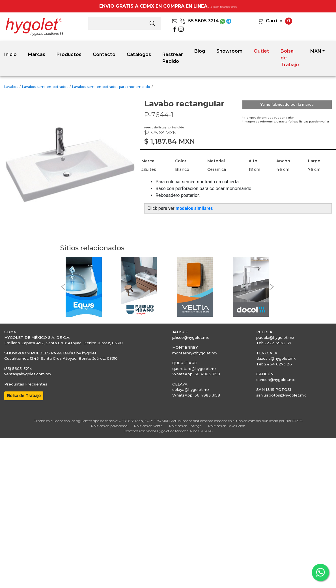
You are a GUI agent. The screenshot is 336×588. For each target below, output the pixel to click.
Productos (69, 54)
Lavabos (11, 87)
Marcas (36, 54)
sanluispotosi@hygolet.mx (281, 395)
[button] (63, 287)
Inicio (10, 54)
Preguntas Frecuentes (25, 384)
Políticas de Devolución (226, 426)
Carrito (274, 20)
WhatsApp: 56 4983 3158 (196, 374)
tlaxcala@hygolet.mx (276, 358)
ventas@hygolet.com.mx (27, 374)
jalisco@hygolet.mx (190, 337)
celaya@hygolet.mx (190, 389)
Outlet (261, 51)
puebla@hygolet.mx (275, 337)
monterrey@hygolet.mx (194, 353)
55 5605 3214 (199, 20)
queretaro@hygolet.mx (194, 368)
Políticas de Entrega (185, 426)
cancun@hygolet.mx (275, 379)
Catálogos (139, 54)
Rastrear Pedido (172, 58)
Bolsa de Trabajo (290, 57)
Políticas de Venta (148, 426)
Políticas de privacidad (109, 426)
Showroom (229, 51)
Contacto (104, 54)
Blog (199, 51)
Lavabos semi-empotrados (45, 87)
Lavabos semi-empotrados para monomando (111, 87)
